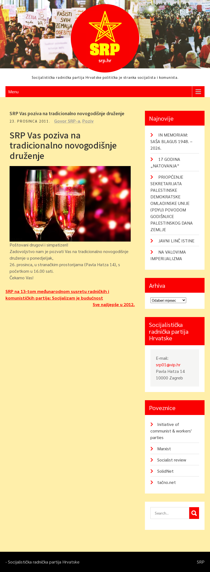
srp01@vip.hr (168, 364)
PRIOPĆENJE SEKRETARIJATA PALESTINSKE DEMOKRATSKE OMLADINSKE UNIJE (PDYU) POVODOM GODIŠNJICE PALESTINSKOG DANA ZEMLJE (171, 203)
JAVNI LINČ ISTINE (176, 240)
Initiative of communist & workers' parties (171, 430)
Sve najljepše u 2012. (114, 304)
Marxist (164, 448)
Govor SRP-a (67, 121)
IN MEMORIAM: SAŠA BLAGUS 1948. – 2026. (171, 141)
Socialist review (171, 460)
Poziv (88, 121)
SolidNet (165, 471)
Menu (13, 91)
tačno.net (166, 482)
